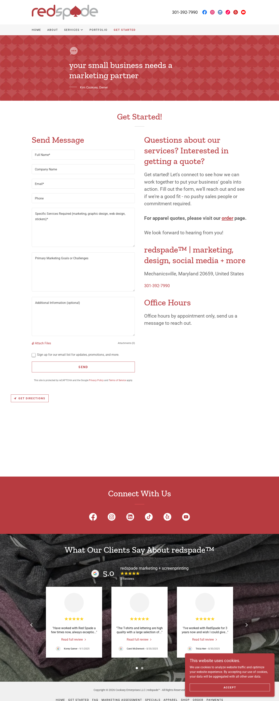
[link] (65, 12)
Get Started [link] (125, 29)
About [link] (52, 29)
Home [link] (36, 29)
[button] (73, 29)
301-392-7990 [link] (185, 12)
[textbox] (83, 155)
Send (83, 367)
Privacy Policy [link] (96, 380)
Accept (235, 687)
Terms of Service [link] (117, 380)
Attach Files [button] (43, 343)
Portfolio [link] (99, 29)
